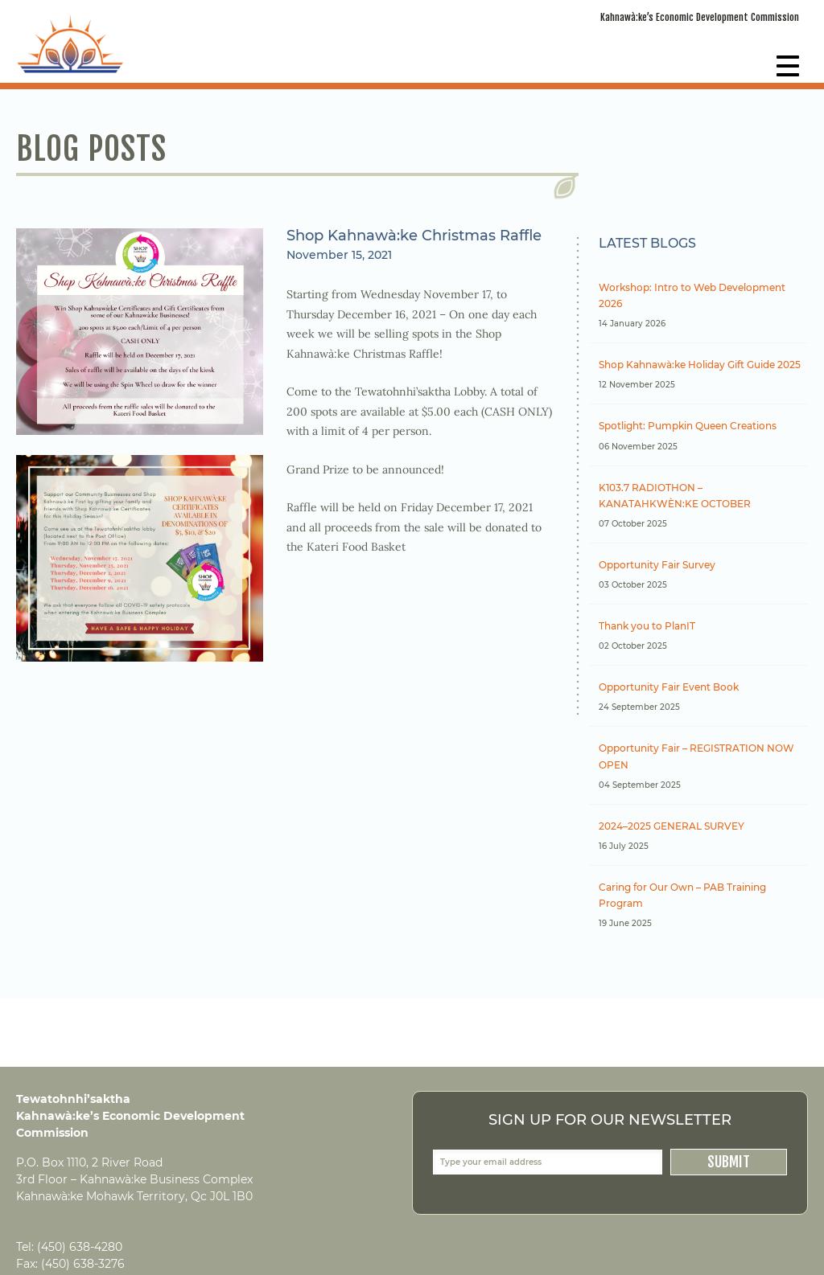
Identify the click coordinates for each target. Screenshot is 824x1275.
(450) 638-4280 (79, 1247)
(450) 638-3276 (83, 1264)
